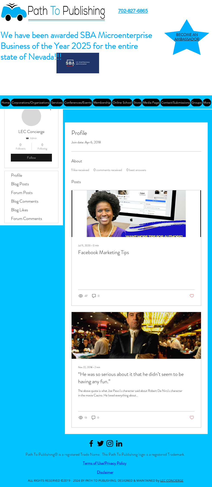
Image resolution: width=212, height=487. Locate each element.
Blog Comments (24, 201)
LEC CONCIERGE (171, 480)
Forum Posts (21, 192)
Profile (16, 175)
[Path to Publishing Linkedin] (119, 443)
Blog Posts (20, 184)
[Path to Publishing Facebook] (91, 443)
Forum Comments (26, 218)
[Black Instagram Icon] (109, 443)
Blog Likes (19, 210)
